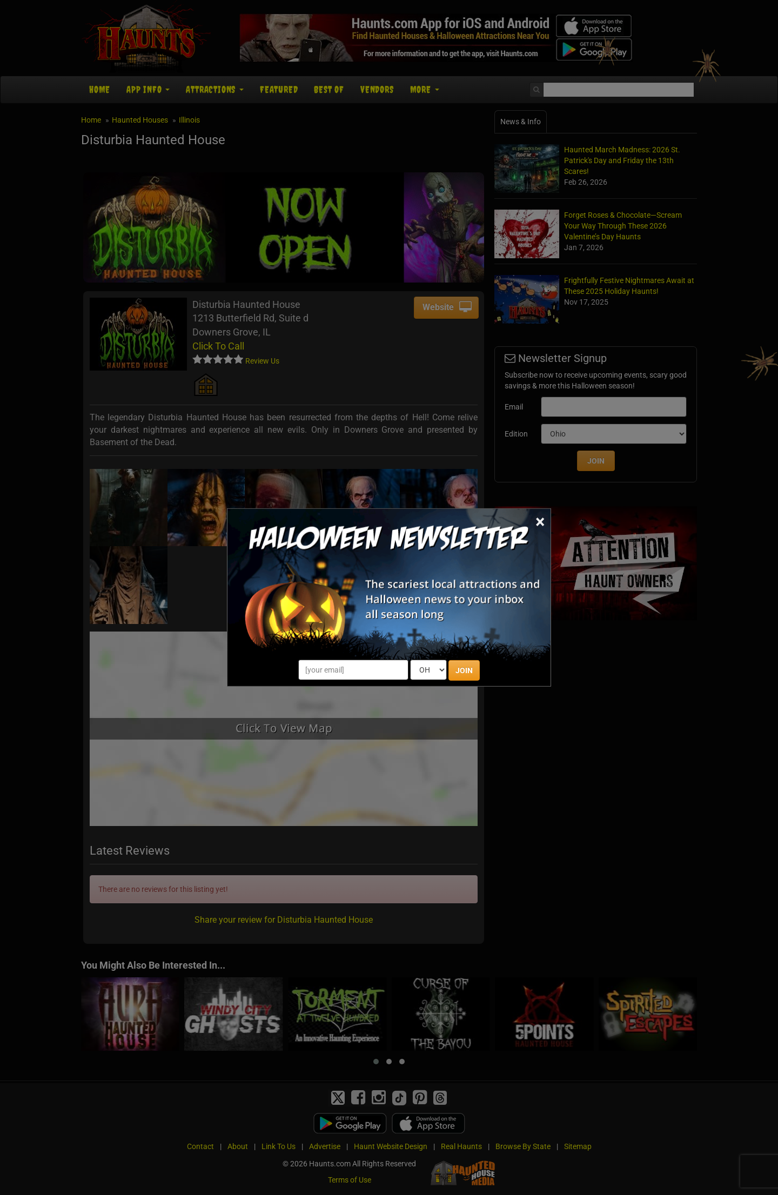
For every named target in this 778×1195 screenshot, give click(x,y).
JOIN (464, 670)
